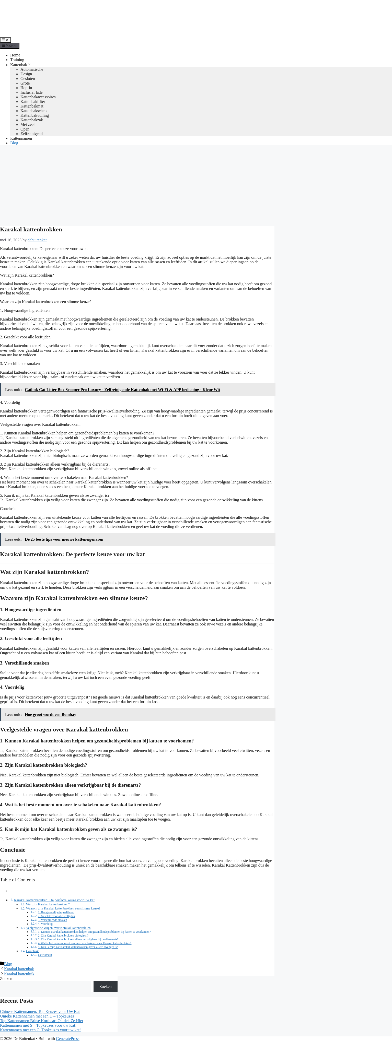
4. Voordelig (45, 924)
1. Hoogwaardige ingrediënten (56, 912)
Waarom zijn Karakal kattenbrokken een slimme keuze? (63, 908)
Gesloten (27, 78)
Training (17, 59)
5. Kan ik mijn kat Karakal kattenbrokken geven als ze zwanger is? (78, 947)
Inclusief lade (31, 92)
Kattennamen (21, 138)
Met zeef (27, 124)
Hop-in (26, 88)
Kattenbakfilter (32, 101)
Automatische (31, 69)
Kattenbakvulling (34, 115)
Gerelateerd (45, 955)
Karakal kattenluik (19, 974)
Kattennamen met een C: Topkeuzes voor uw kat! (40, 1030)
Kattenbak (20, 65)
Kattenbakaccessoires (38, 97)
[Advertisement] (196, 185)
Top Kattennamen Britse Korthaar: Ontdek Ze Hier (41, 1021)
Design (26, 74)
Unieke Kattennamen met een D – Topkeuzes (37, 1016)
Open (24, 129)
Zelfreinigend (31, 134)
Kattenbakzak (31, 120)
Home (15, 55)
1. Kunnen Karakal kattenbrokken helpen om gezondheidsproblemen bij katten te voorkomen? (94, 931)
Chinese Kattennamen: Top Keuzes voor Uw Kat (40, 1011)
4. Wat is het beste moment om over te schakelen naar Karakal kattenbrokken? (85, 943)
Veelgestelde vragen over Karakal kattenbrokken (58, 928)
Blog (14, 143)
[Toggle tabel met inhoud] (4, 891)
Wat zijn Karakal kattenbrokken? (48, 904)
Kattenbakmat (31, 106)
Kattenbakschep (33, 111)
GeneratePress (67, 1038)
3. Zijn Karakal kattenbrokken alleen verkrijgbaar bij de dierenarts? (78, 939)
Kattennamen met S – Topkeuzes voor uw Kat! (38, 1025)
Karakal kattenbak (19, 969)
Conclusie (32, 951)
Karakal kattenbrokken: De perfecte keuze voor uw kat (54, 900)
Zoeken (6, 978)
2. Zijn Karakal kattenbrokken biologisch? (63, 935)
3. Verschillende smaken (52, 920)
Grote (25, 83)
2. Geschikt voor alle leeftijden (56, 916)
